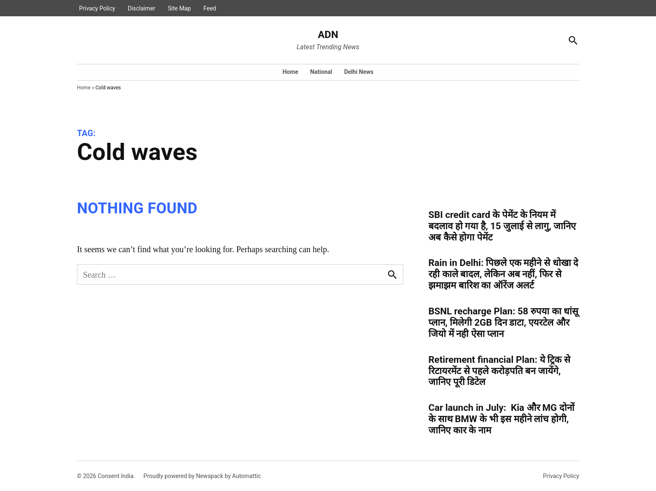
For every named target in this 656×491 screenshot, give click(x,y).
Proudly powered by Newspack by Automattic (202, 476)
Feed (209, 8)
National (321, 71)
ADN (328, 34)
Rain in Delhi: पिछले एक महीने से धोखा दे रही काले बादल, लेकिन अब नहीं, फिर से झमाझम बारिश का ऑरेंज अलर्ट (503, 274)
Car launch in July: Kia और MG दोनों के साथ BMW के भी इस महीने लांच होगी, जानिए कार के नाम (501, 418)
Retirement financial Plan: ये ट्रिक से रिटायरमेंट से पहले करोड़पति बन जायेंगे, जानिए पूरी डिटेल (499, 370)
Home (290, 71)
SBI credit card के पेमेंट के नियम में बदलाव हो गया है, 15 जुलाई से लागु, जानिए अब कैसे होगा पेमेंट (502, 226)
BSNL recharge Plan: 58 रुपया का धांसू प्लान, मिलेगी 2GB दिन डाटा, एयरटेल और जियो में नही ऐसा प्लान (503, 322)
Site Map (179, 8)
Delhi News (358, 71)
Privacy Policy (97, 8)
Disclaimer (141, 8)
